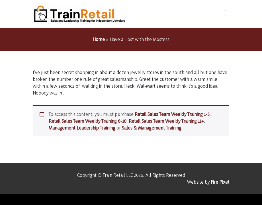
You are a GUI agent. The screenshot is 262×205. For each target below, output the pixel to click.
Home (99, 39)
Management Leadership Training (82, 128)
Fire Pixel (220, 182)
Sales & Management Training (151, 128)
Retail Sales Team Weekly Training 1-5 (172, 114)
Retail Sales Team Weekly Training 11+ (166, 121)
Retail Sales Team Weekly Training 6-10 (87, 121)
